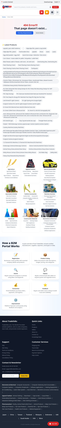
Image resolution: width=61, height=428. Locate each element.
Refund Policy (6, 355)
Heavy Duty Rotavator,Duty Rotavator (14, 156)
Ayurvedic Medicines (11, 200)
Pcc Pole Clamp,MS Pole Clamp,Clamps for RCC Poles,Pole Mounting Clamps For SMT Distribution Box (27, 89)
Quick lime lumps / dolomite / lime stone (34, 55)
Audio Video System (19, 390)
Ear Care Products (21, 406)
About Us (34, 332)
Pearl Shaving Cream (9, 65)
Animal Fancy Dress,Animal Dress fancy (14, 149)
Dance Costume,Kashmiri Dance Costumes (41, 146)
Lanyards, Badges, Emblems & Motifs (30, 198)
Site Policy (5, 348)
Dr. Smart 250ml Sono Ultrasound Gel (14, 110)
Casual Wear (34, 173)
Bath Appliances (30, 223)
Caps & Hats (26, 173)
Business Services (49, 194)
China (12, 415)
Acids (6, 221)
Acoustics (26, 221)
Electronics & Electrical (50, 219)
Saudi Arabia (24, 418)
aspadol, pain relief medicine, (11, 48)
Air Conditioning (7, 390)
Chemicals (11, 219)
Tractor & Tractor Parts (49, 171)
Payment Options (37, 353)
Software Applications (49, 230)
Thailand (29, 415)
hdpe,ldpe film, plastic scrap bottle (36, 48)
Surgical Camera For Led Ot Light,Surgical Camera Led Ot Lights (21, 104)
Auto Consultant (50, 201)
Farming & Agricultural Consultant (49, 196)
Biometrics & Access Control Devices (48, 390)
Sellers (34, 329)
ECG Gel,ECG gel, (8, 120)
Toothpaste (34, 68)
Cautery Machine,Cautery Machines (13, 127)
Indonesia (48, 415)
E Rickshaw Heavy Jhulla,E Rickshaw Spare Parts (17, 85)
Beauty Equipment (30, 204)
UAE (57, 415)
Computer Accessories (49, 221)
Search (55, 7)
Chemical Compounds (11, 225)
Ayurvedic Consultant (11, 198)
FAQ (3, 345)
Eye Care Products (43, 406)
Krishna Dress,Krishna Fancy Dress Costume (41, 149)
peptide (34, 52)
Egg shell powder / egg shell (11, 55)
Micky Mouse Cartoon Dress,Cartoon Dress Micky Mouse (19, 152)
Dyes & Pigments (11, 227)
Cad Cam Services (49, 206)
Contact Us (35, 334)
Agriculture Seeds (11, 173)
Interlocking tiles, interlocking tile (47, 62)
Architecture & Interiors (50, 199)
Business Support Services (49, 204)
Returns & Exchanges (38, 350)
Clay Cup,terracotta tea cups (27, 120)
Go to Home (39, 33)
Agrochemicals (13, 221)
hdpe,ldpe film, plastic (9, 52)
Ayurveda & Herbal (11, 194)
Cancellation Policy (7, 358)
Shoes (41, 52)
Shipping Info (36, 345)
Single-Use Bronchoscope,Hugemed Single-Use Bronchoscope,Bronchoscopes (25, 136)
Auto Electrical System (49, 177)
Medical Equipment (35, 409)
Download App (48, 2)
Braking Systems (50, 175)
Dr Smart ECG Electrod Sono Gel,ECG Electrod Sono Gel (19, 107)
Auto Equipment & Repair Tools (49, 180)
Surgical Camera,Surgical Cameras (13, 139)
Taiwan (20, 415)
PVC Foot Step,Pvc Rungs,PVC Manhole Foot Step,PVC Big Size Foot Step (24, 97)
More (41, 418)
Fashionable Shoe (24, 52)
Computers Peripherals (50, 228)
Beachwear (35, 171)
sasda (54, 52)
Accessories (35, 196)
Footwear (33, 398)
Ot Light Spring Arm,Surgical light (31, 100)
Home (4, 17)
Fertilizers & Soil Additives (11, 177)
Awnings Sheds (33, 221)
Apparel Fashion (30, 169)
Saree (47, 52)
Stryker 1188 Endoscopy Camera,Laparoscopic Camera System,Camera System (26, 124)
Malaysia (39, 415)
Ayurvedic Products (11, 202)
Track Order (35, 348)
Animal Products (38, 404)
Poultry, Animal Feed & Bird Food (22, 404)
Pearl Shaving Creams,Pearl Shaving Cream (15, 68)
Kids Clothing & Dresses (30, 400)
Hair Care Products (7, 409)
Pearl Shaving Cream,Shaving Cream (28, 65)
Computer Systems (50, 226)
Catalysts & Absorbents (11, 223)
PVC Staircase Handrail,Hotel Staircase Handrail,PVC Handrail (34, 94)
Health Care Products (21, 409)
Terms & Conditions (8, 350)
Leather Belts (26, 196)
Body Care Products (8, 406)
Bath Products (30, 201)
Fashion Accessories (31, 194)
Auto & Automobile (50, 169)
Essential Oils (32, 406)
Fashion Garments (23, 398)
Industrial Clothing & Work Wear (11, 400)
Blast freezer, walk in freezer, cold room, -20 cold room (18, 62)
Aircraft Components (50, 173)
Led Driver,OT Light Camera (11, 100)
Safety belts (53, 152)
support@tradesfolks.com (13, 369)
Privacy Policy (6, 353)
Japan (4, 415)
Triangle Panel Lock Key (45, 120)
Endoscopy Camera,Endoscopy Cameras (14, 146)
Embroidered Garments (30, 175)
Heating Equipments (51, 387)
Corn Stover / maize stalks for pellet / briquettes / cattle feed (20, 58)
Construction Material (30, 219)
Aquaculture (16, 175)
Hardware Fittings (30, 225)
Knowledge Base (36, 337)
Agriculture (11, 169)
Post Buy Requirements (25, 33)
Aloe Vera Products (11, 196)
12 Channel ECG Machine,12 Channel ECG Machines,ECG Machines (22, 142)
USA (34, 418)
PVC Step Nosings (8, 94)
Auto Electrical (31, 390)
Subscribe (24, 376)
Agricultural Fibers (11, 171)
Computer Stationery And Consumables (49, 223)
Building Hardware (30, 227)
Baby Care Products (51, 404)
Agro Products (7, 175)
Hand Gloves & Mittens (44, 398)
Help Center (35, 355)
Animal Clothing (27, 171)
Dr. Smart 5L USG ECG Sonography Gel (39, 110)
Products (34, 327)
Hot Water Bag (43, 152)
